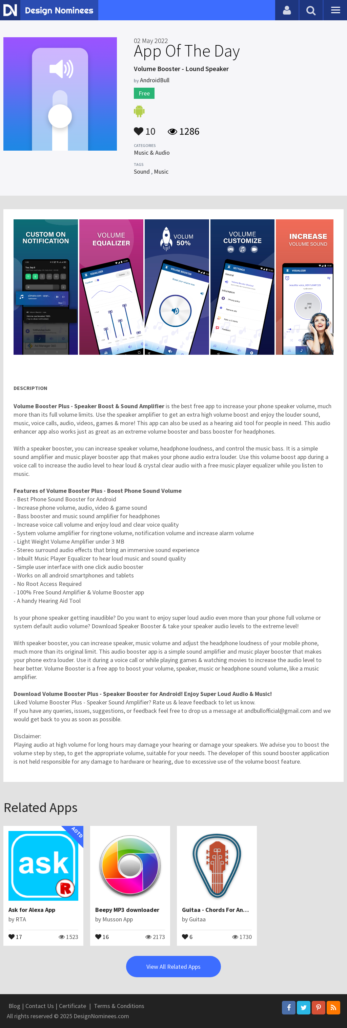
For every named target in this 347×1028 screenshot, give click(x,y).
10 (145, 128)
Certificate (72, 1006)
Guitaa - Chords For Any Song (221, 910)
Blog (14, 1006)
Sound (142, 171)
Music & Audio (152, 152)
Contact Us (39, 1006)
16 (102, 936)
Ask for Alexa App (31, 910)
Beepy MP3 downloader (127, 910)
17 (15, 936)
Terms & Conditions (119, 1006)
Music (161, 171)
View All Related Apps (173, 966)
